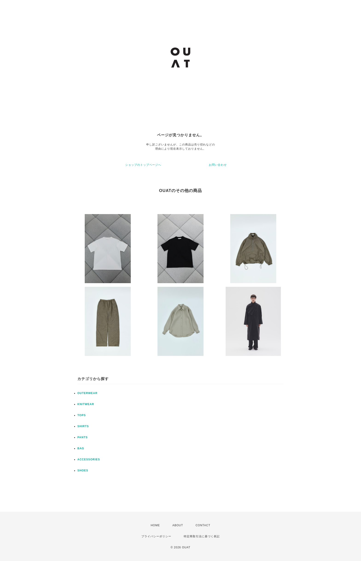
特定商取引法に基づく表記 (202, 536)
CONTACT (202, 525)
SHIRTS (83, 426)
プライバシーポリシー (156, 536)
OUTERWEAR (87, 393)
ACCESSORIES (88, 459)
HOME (155, 525)
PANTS (82, 437)
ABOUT (177, 525)
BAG (80, 448)
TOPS (81, 415)
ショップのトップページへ (143, 164)
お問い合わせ (218, 164)
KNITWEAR (85, 404)
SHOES (82, 470)
